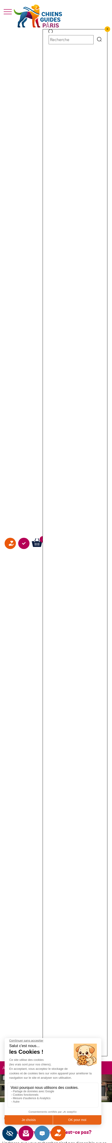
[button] (51, 31)
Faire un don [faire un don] (10, 601)
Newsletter (32, 1133)
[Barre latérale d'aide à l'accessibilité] (9, 1133)
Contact (48, 1133)
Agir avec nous (23, 601)
